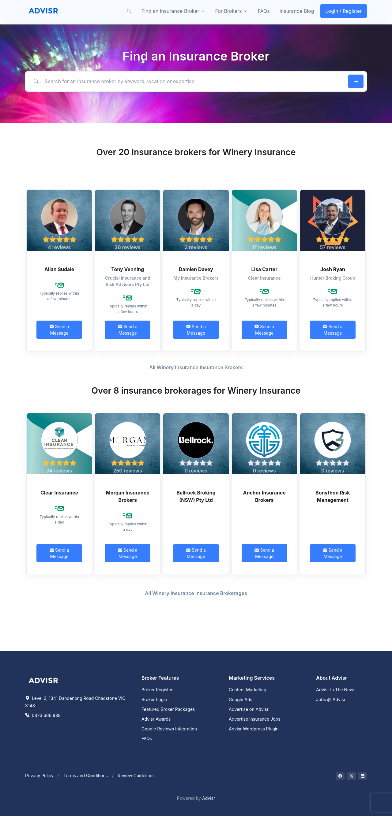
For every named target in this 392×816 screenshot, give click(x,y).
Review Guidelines (136, 775)
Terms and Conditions (85, 775)
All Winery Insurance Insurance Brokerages (196, 593)
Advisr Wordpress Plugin (254, 728)
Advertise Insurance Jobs (255, 719)
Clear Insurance (59, 493)
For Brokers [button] (228, 11)
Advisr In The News (336, 689)
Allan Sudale (59, 269)
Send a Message (59, 330)
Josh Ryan (332, 269)
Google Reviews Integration (169, 728)
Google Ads (240, 699)
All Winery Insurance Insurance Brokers (196, 367)
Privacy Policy (39, 775)
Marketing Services (252, 678)
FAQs (264, 11)
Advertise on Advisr (249, 709)
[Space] (43, 679)
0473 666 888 (43, 715)
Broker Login (154, 699)
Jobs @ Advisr (330, 699)
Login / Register (344, 11)
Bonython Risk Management (332, 496)
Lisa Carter (264, 269)
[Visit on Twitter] (351, 776)
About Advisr (331, 678)
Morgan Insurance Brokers (127, 496)
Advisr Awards (156, 719)
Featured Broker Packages (168, 709)
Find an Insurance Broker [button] (170, 11)
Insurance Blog (297, 11)
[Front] (43, 11)
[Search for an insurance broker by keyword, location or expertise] (185, 81)
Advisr (208, 798)
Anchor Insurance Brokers (264, 496)
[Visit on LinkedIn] (362, 776)
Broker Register (157, 689)
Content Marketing (247, 689)
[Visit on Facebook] (340, 776)
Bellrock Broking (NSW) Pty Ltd (195, 496)
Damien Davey (196, 269)
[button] (129, 11)
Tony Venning (127, 269)
